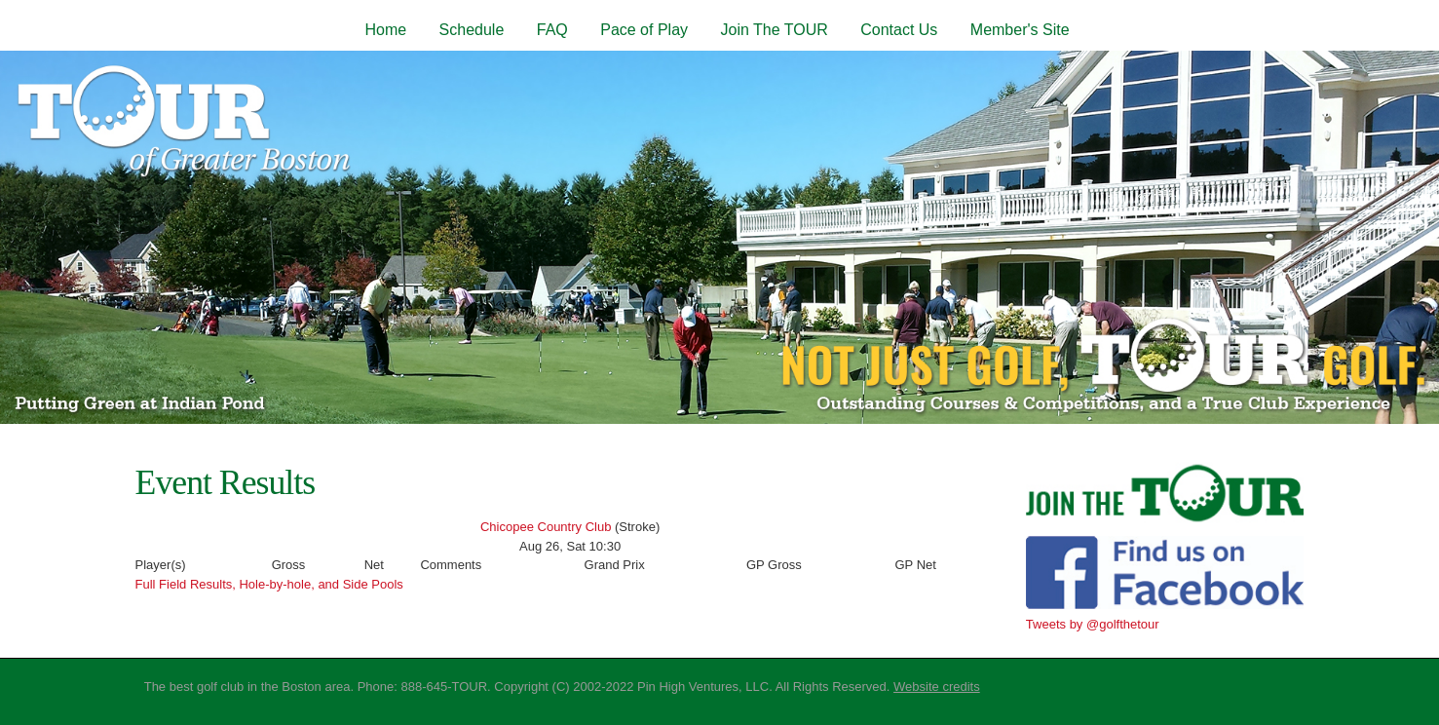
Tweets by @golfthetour (1092, 624)
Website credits (936, 686)
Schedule (472, 29)
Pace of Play (644, 29)
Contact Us (898, 29)
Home (385, 29)
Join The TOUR (773, 29)
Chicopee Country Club (545, 526)
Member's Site (1020, 29)
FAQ (552, 29)
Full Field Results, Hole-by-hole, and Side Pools (269, 584)
